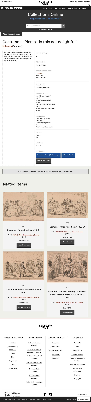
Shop (12, 365)
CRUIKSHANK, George (20, 235)
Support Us (13, 361)
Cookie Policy (46, 399)
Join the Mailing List (55, 350)
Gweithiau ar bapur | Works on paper (48, 155)
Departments (47, 8)
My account (79, 1)
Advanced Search (45, 29)
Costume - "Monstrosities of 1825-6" (67, 227)
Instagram (55, 358)
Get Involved (55, 347)
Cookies (77, 375)
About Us (77, 343)
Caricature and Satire (43, 160)
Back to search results (11, 34)
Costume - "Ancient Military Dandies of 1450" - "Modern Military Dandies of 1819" (67, 294)
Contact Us (56, 343)
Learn (13, 353)
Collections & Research (11, 8)
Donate (71, 1)
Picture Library (77, 354)
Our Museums (6, 1)
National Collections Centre (77, 8)
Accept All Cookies (83, 399)
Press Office (77, 350)
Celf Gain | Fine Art (68, 155)
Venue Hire (13, 368)
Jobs (77, 347)
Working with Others (77, 365)
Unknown (7, 46)
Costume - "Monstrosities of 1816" (23, 230)
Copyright (77, 379)
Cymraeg (87, 1)
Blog (12, 357)
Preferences (71, 399)
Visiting (12, 343)
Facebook (55, 354)
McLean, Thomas (34, 235)
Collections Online (60, 8)
